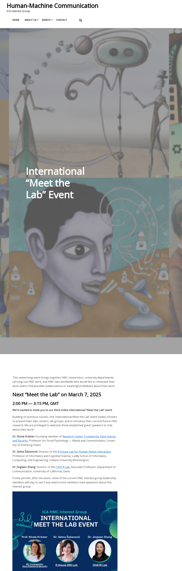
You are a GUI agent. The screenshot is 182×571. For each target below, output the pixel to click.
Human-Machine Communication (52, 6)
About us (30, 20)
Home (15, 20)
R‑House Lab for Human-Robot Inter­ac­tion (84, 451)
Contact (61, 20)
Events (46, 20)
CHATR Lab (63, 467)
